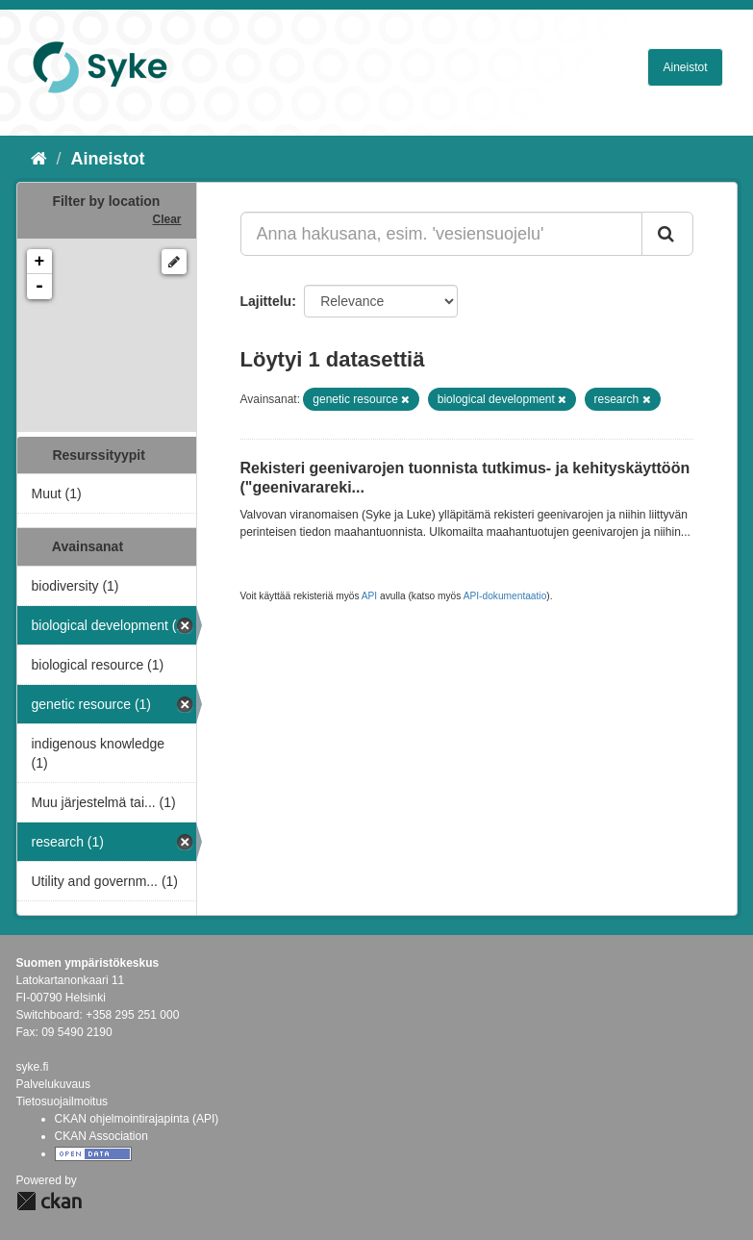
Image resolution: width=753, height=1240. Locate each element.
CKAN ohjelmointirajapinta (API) (137, 1119)
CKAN (49, 1201)
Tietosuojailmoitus (62, 1101)
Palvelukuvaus (53, 1084)
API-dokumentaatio (505, 596)
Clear (166, 219)
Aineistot (685, 67)
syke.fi (32, 1067)
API (369, 596)
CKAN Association (101, 1136)
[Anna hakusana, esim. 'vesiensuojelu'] (441, 234)
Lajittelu (266, 301)
